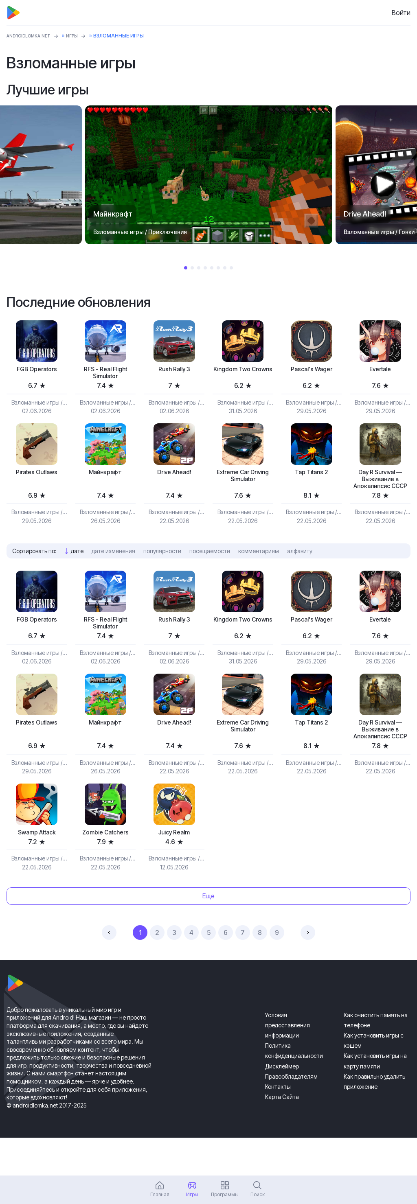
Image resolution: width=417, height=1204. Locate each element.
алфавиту (299, 568)
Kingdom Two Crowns (242, 374)
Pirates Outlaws (37, 476)
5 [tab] (211, 267)
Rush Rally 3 (174, 370)
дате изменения (113, 568)
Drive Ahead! (174, 476)
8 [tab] (231, 267)
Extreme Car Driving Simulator (242, 481)
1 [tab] (185, 267)
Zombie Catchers (105, 869)
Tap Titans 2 (311, 476)
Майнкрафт (105, 476)
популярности (162, 568)
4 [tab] (205, 267)
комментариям (258, 568)
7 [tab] (224, 267)
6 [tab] (218, 267)
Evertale (380, 370)
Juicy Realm (174, 869)
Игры (81, 36)
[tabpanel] (208, 174)
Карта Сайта (282, 1134)
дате (77, 568)
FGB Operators (36, 370)
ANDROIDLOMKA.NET (33, 36)
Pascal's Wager (311, 370)
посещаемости (209, 568)
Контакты (278, 1124)
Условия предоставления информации (287, 1063)
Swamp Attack (36, 869)
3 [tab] (198, 267)
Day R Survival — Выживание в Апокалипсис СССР (380, 489)
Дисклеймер (282, 1104)
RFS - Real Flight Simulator (105, 374)
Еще (208, 934)
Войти (401, 13)
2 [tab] (192, 267)
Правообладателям (291, 1114)
